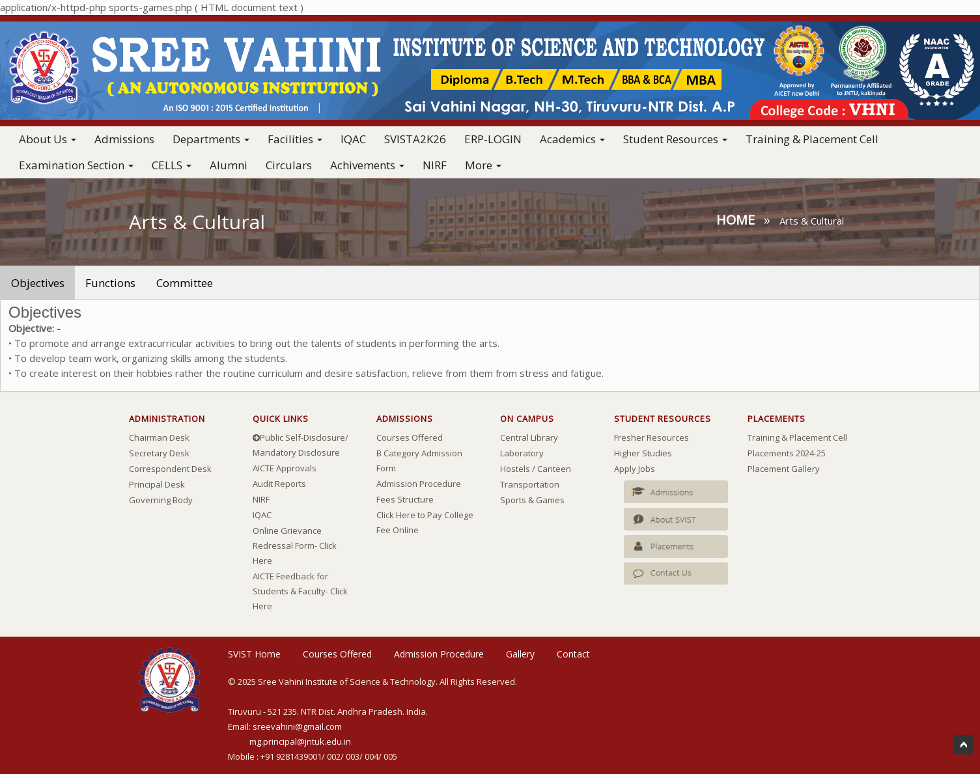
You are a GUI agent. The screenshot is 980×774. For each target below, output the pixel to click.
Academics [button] (572, 138)
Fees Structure (405, 499)
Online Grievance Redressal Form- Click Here (295, 545)
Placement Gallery (784, 469)
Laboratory (522, 453)
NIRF (435, 165)
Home (735, 219)
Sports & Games (532, 500)
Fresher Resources (651, 437)
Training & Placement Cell (812, 138)
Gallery (520, 654)
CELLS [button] (171, 165)
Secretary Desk (159, 453)
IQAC (353, 138)
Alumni (228, 165)
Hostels (515, 469)
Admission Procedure (418, 484)
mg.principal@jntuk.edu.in (300, 741)
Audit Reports (279, 484)
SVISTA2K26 (415, 138)
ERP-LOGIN (493, 138)
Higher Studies (643, 453)
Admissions (124, 138)
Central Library (529, 437)
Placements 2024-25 (787, 453)
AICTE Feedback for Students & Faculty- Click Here (300, 591)
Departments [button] (211, 138)
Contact (573, 654)
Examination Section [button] (76, 165)
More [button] (483, 165)
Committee (184, 282)
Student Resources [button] (675, 138)
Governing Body (161, 500)
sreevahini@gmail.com (297, 726)
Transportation (529, 484)
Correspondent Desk (170, 469)
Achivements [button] (367, 165)
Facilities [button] (295, 138)
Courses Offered (409, 437)
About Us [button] (47, 138)
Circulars (289, 165)
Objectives (37, 282)
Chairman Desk (159, 437)
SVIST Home (254, 654)
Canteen (554, 469)
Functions (110, 282)
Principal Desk (157, 484)
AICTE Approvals (284, 468)
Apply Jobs (634, 469)
